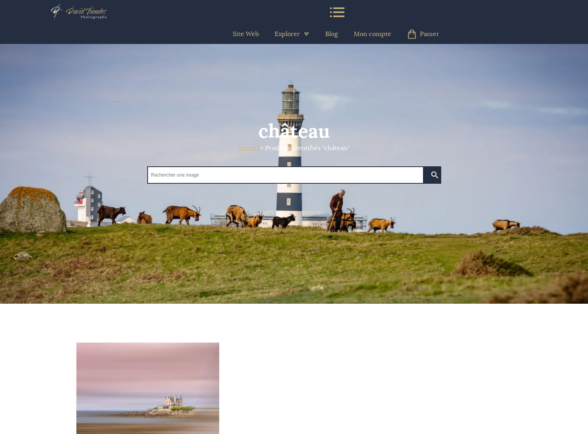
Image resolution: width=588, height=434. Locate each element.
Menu (337, 12)
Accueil (249, 148)
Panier (423, 34)
